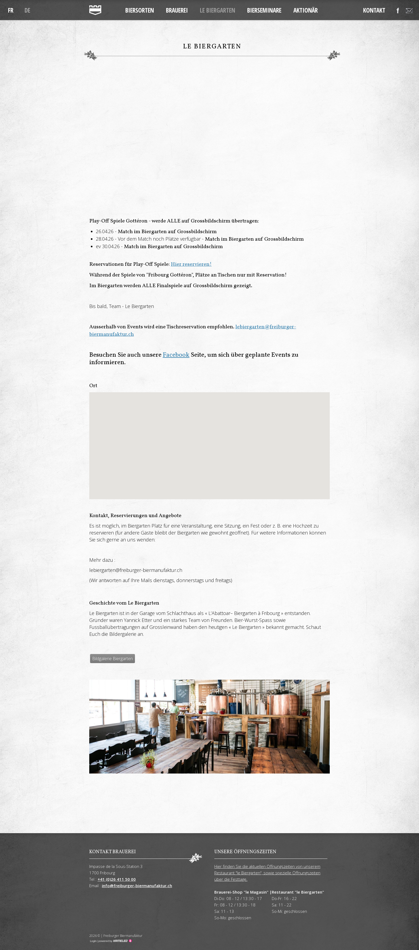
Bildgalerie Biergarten (112, 658)
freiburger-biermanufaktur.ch (95, 10)
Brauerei (177, 10)
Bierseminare (264, 10)
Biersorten (139, 10)
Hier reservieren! (191, 264)
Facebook (176, 355)
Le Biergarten (217, 10)
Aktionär (305, 10)
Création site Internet (114, 941)
